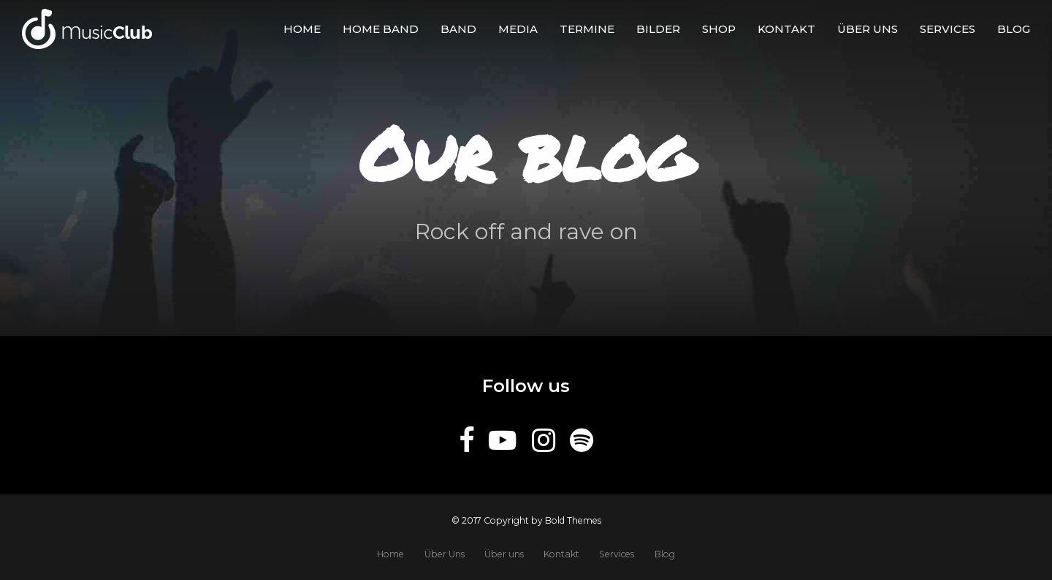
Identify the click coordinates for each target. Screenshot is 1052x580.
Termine (587, 29)
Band (458, 29)
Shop (719, 29)
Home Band (381, 29)
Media (518, 29)
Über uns (867, 29)
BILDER (658, 29)
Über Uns (444, 554)
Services (947, 29)
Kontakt (786, 29)
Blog (1013, 29)
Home (302, 29)
